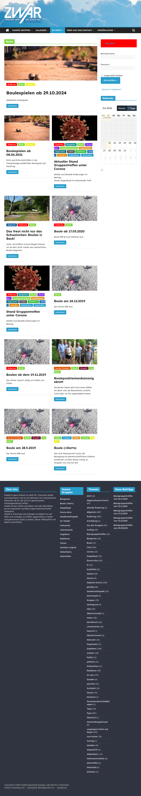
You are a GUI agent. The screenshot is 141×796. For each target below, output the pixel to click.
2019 (89, 496)
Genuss (90, 578)
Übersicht (91, 717)
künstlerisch (92, 622)
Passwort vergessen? (111, 89)
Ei (88, 565)
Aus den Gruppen (62, 368)
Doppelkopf (65, 508)
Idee (89, 609)
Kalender (41, 30)
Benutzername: (108, 53)
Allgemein (12, 225)
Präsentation (93, 666)
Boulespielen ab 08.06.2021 (18, 152)
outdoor (85, 438)
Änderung (12, 84)
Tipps (89, 709)
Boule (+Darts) (65, 448)
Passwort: (105, 64)
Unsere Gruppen (21, 30)
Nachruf (90, 631)
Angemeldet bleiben (113, 75)
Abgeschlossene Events (98, 500)
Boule (21, 84)
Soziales (90, 679)
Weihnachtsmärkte (95, 758)
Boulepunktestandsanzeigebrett (74, 380)
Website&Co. (74, 155)
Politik (70, 152)
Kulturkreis (65, 525)
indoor (76, 438)
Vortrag (90, 741)
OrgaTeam (65, 534)
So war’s (56, 30)
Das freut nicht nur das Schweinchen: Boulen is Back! (24, 235)
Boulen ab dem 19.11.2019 (26, 375)
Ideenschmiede (94, 613)
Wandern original (68, 547)
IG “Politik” (65, 521)
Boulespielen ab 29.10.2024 (36, 92)
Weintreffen (87, 155)
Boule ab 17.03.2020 (69, 231)
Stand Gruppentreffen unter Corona (23, 313)
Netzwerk (91, 640)
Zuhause (91, 772)
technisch (91, 697)
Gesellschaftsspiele (69, 148)
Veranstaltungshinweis (97, 722)
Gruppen (66, 438)
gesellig (90, 587)
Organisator (60, 152)
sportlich (30, 84)
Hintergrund (92, 604)
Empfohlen (92, 569)
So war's (83, 368)
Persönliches (105, 30)
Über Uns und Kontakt (79, 30)
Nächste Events (94, 635)
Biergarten (71, 145)
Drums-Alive (65, 512)
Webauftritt (92, 750)
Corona (90, 552)
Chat (89, 547)
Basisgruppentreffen (96, 534)
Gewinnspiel (92, 596)
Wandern (62, 155)
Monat (121, 108)
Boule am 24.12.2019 (69, 301)
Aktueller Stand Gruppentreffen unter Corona (70, 165)
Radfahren (81, 152)
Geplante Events (94, 582)
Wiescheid (91, 767)
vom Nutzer (92, 736)
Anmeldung (92, 521)
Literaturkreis (85, 148)
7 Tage (131, 108)
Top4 (89, 713)
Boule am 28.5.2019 (21, 448)
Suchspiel (91, 688)
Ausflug (90, 530)
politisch (91, 662)
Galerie (90, 574)
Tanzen (63, 543)
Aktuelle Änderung (95, 507)
